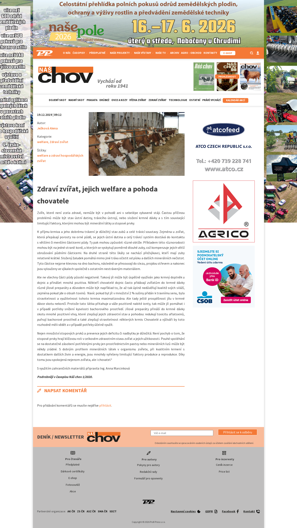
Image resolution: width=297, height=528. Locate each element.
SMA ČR (102, 511)
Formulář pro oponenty (148, 478)
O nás (67, 53)
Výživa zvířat (137, 100)
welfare (42, 142)
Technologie (178, 100)
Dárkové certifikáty (73, 471)
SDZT (113, 511)
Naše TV (162, 53)
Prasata (92, 100)
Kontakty (210, 53)
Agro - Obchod (191, 53)
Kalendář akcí (235, 100)
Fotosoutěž (73, 485)
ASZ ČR (91, 511)
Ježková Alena (47, 128)
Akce (73, 491)
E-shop (72, 478)
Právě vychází (211, 100)
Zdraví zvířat (157, 100)
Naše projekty (121, 53)
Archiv (174, 53)
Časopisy (80, 53)
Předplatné (98, 53)
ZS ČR (81, 511)
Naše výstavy (143, 53)
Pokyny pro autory (148, 465)
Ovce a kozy (119, 100)
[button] (237, 432)
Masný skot (76, 100)
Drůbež (104, 100)
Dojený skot (57, 100)
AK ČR (71, 511)
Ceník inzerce (224, 465)
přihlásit (105, 405)
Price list (224, 471)
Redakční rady (148, 472)
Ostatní (194, 100)
